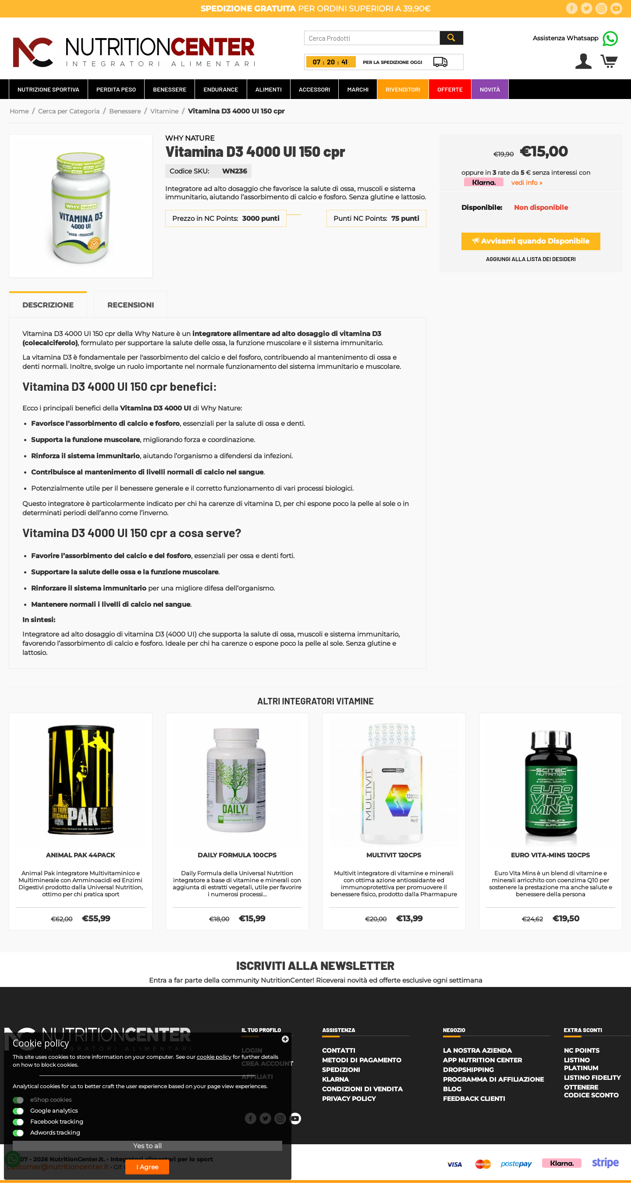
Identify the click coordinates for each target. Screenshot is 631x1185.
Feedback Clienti (474, 1101)
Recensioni (130, 305)
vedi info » (526, 183)
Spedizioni (341, 1072)
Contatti (338, 1053)
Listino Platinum (581, 1066)
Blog (452, 1091)
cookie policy (39, 1032)
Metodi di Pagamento (361, 1062)
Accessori (314, 89)
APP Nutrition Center (482, 1062)
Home (19, 111)
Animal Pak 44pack (81, 856)
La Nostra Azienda (477, 1053)
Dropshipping (468, 1072)
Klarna (335, 1082)
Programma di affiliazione (493, 1082)
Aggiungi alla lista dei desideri (531, 258)
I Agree (77, 1158)
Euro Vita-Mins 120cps (550, 856)
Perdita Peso (116, 89)
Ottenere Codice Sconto (591, 1093)
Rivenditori (403, 89)
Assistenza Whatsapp (565, 38)
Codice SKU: (189, 171)
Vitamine (164, 111)
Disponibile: (481, 207)
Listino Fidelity (592, 1080)
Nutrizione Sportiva (48, 89)
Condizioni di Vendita (362, 1091)
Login (251, 1053)
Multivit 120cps (394, 856)
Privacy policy (349, 1101)
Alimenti (268, 89)
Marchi (358, 89)
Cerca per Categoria (68, 111)
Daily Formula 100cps (237, 856)
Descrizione (48, 305)
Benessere (169, 89)
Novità (490, 89)
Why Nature (190, 138)
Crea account (267, 1066)
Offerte (450, 89)
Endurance (220, 89)
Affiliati (257, 1079)
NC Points (581, 1053)
